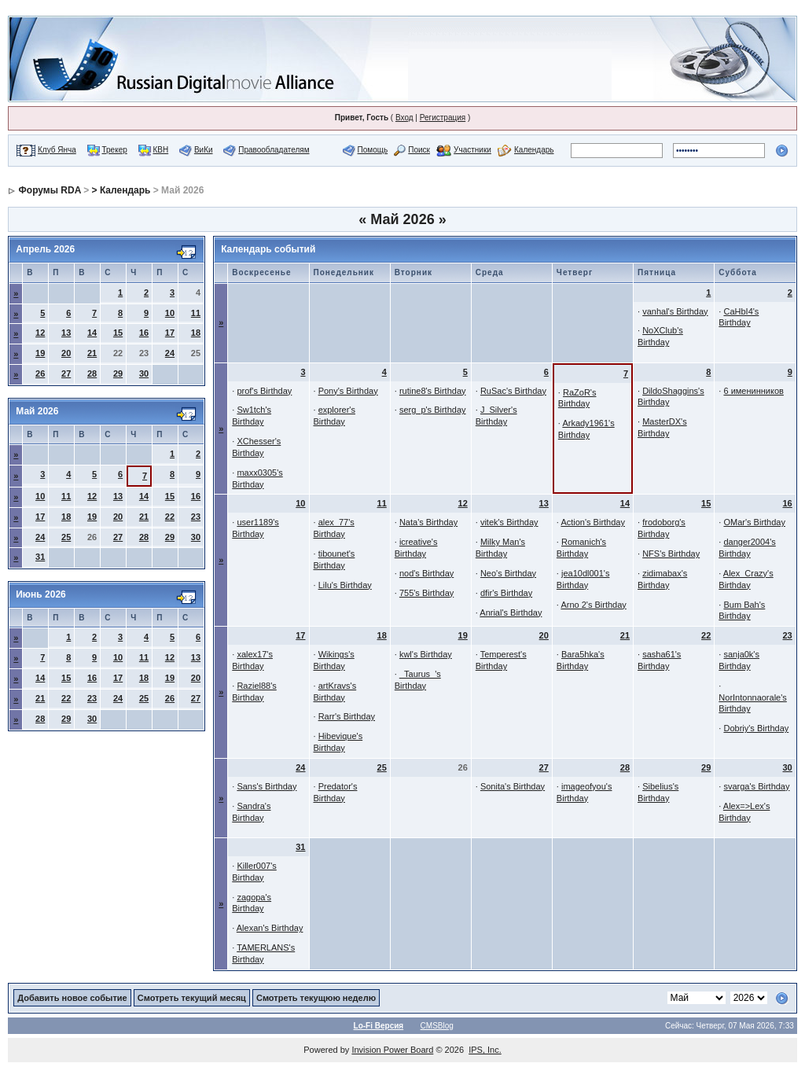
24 (170, 353)
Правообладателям (273, 149)
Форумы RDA (50, 190)
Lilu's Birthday (345, 585)
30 (144, 373)
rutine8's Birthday (432, 391)
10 (170, 313)
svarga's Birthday (756, 786)
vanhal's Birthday (675, 311)
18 (195, 332)
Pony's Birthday (348, 391)
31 (40, 556)
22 (170, 516)
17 (170, 332)
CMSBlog (437, 1025)
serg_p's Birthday (432, 409)
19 (40, 353)
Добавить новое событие (72, 998)
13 (66, 332)
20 (66, 353)
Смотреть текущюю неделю (316, 998)
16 (144, 332)
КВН (160, 149)
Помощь (373, 149)
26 (40, 373)
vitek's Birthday (509, 522)
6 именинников (753, 391)
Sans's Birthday (266, 786)
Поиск (419, 149)
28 (92, 373)
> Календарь (121, 190)
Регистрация (442, 117)
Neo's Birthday (508, 573)
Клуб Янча (57, 149)
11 (195, 313)
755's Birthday (426, 593)
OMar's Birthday (754, 522)
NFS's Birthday (671, 553)
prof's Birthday (264, 391)
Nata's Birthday (428, 522)
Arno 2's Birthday (593, 604)
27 (66, 373)
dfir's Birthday (506, 593)
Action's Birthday (593, 522)
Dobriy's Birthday (755, 728)
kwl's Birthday (425, 654)
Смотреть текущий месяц (192, 998)
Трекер (114, 149)
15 (118, 332)
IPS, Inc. (485, 1049)
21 (92, 353)
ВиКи (203, 149)
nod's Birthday (426, 573)
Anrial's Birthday (511, 612)
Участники (472, 149)
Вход (404, 117)
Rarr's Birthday (346, 716)
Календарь (533, 149)
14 (92, 332)
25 (66, 537)
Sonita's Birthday (512, 786)
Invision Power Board (392, 1049)
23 (195, 516)
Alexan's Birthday (270, 928)
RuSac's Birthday (513, 391)
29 (118, 373)
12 (40, 332)
